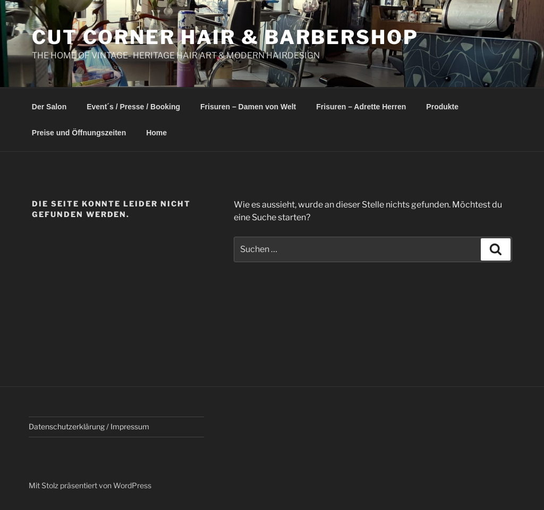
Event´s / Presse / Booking (133, 106)
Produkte (442, 106)
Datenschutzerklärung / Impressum (89, 426)
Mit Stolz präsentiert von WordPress (90, 485)
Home (156, 132)
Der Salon (49, 106)
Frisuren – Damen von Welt (248, 106)
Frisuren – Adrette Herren (361, 106)
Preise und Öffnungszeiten (79, 132)
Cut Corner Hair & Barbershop (225, 37)
